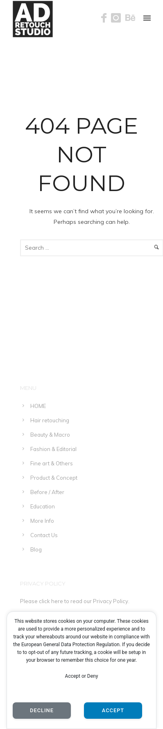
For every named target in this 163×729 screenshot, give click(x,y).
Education (42, 506)
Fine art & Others (51, 463)
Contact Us (44, 535)
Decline (42, 710)
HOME (38, 406)
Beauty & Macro (50, 434)
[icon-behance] (130, 18)
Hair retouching (49, 420)
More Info (42, 520)
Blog (36, 549)
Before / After (47, 492)
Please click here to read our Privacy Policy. (74, 601)
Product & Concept (53, 477)
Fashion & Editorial (53, 449)
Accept (113, 710)
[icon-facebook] (106, 18)
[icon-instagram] (118, 18)
